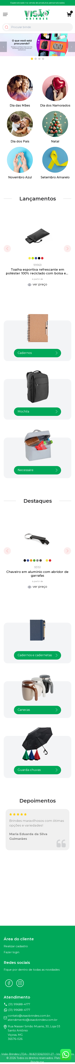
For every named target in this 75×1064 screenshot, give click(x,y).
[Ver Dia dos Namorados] (55, 91)
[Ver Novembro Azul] (20, 163)
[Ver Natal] (55, 127)
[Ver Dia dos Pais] (20, 127)
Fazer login (11, 952)
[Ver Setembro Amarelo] (55, 163)
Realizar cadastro (16, 946)
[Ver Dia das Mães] (20, 91)
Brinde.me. (37, 1062)
